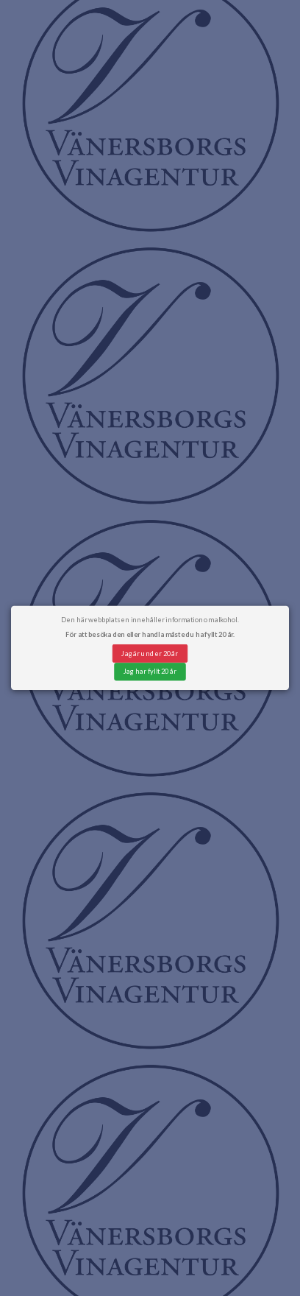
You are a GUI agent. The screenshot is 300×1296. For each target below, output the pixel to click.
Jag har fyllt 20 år (150, 671)
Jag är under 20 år (149, 653)
